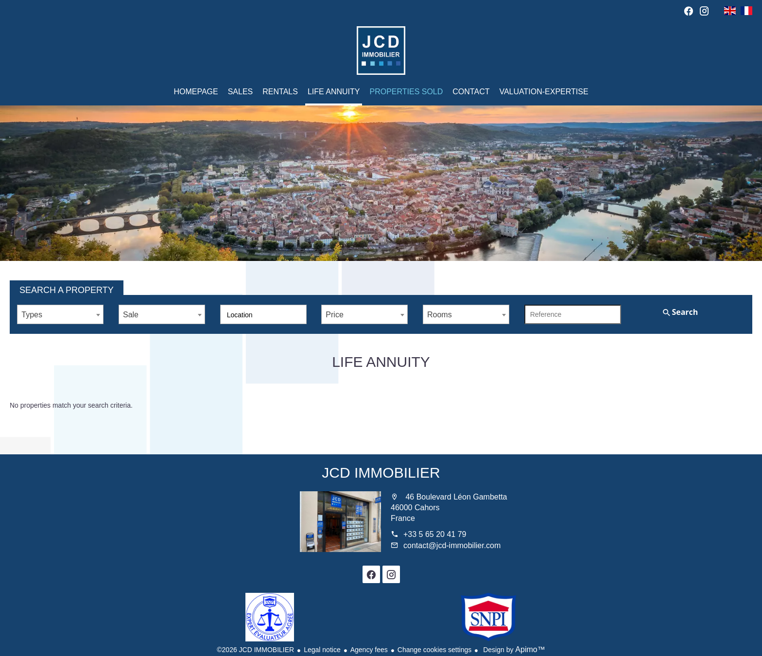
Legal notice (322, 650)
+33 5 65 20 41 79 (434, 534)
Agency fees (369, 650)
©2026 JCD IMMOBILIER (255, 650)
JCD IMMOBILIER (381, 473)
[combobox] (60, 314)
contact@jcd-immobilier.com (452, 545)
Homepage (381, 50)
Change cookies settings (435, 650)
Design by (513, 650)
